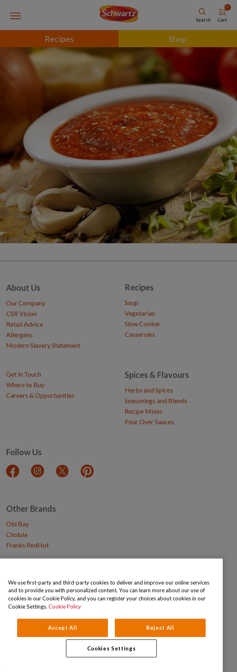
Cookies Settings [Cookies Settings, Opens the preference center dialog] (111, 648)
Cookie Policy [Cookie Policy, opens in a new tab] (64, 606)
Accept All (62, 627)
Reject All (160, 627)
